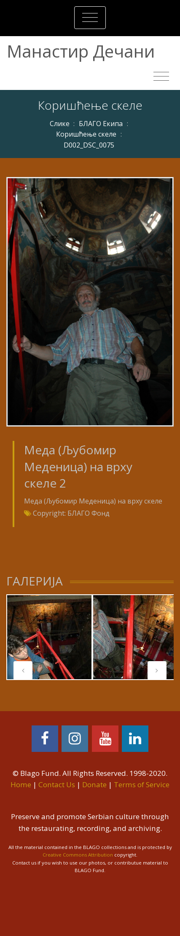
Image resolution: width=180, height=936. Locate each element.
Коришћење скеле (86, 134)
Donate (94, 784)
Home (21, 784)
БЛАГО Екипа (101, 123)
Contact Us (56, 784)
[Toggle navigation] (90, 17)
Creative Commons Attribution (78, 855)
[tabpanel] (49, 637)
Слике (60, 123)
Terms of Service (141, 784)
